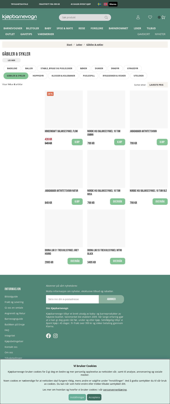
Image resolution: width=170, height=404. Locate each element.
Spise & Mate (65, 28)
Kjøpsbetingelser (14, 341)
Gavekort (143, 34)
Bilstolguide (11, 296)
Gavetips (26, 34)
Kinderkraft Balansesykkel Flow (61, 131)
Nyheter (160, 34)
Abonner (111, 299)
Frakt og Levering (14, 302)
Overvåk (117, 201)
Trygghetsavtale (19, 4)
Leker (137, 28)
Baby (48, 28)
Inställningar (77, 397)
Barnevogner (12, 28)
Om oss (9, 352)
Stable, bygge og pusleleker (56, 68)
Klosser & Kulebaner (63, 75)
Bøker (83, 68)
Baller (29, 68)
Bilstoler (32, 28)
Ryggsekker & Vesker (114, 75)
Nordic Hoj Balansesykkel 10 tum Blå (148, 191)
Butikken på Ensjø (14, 324)
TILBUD (151, 28)
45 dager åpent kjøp (81, 4)
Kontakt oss (11, 346)
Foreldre (97, 28)
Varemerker (46, 34)
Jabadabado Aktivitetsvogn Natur (61, 191)
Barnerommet (118, 28)
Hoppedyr (38, 75)
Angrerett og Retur (15, 313)
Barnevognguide (14, 318)
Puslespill (89, 75)
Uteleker (139, 75)
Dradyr (115, 68)
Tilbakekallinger (13, 358)
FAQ (7, 330)
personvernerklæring (115, 389)
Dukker (99, 68)
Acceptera (94, 397)
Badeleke (12, 68)
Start (69, 44)
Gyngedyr (132, 68)
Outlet (10, 34)
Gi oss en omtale (14, 307)
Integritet (10, 335)
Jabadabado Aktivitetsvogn (143, 131)
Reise (82, 28)
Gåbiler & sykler (94, 44)
